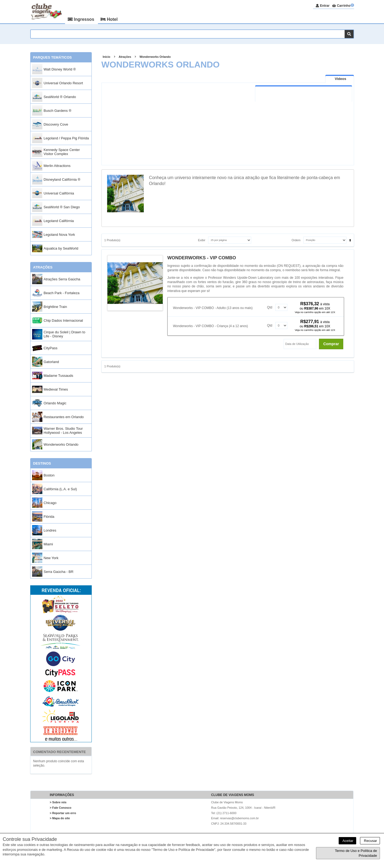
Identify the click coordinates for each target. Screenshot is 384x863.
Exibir (201, 240)
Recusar (370, 841)
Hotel (109, 19)
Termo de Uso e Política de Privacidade (356, 853)
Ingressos (81, 19)
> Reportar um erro (63, 813)
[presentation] (339, 79)
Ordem (296, 240)
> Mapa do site (60, 818)
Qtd (269, 308)
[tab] (339, 78)
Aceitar (347, 841)
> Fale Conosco (60, 807)
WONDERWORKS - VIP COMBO (201, 257)
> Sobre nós (58, 802)
